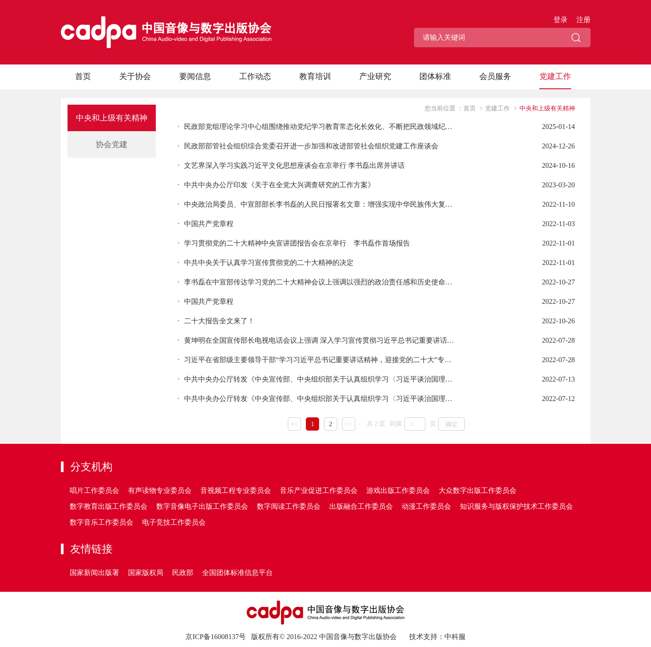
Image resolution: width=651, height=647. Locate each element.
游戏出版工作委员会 (398, 490)
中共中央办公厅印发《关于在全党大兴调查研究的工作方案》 (276, 185)
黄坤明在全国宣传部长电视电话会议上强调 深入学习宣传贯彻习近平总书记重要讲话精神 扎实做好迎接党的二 (317, 340)
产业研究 (375, 76)
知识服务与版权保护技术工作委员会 (516, 506)
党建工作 (555, 76)
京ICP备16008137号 (215, 636)
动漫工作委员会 (426, 506)
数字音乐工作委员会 (101, 522)
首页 (83, 76)
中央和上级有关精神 (111, 118)
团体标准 (435, 76)
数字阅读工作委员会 (288, 506)
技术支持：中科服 (437, 636)
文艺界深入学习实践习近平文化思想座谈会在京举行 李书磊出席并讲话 (291, 165)
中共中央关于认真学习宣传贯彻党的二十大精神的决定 (266, 262)
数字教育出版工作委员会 (108, 506)
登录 (560, 19)
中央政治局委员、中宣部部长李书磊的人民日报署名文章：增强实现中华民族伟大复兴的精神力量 (317, 204)
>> (348, 424)
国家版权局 (145, 572)
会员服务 (495, 76)
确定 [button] (451, 424)
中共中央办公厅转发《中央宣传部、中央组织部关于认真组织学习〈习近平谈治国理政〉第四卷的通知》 (317, 379)
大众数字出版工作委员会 (477, 490)
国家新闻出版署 (94, 572)
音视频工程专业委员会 (235, 490)
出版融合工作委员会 (361, 506)
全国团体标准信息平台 (237, 572)
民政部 (182, 572)
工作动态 (255, 76)
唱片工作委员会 (94, 490)
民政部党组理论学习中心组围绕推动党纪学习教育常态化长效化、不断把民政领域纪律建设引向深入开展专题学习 (317, 126)
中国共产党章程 (205, 223)
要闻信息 (195, 76)
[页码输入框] (414, 424)
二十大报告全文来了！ (216, 321)
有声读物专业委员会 (160, 490)
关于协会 (135, 76)
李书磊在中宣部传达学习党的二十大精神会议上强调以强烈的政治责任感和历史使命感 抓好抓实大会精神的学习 (317, 282)
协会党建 (112, 144)
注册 (583, 19)
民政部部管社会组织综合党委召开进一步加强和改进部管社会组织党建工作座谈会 (308, 146)
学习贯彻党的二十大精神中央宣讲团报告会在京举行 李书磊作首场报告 (294, 243)
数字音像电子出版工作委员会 (202, 506)
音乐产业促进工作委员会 (318, 490)
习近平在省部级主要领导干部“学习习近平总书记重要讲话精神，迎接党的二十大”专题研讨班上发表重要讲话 (317, 359)
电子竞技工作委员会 (174, 522)
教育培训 (315, 76)
